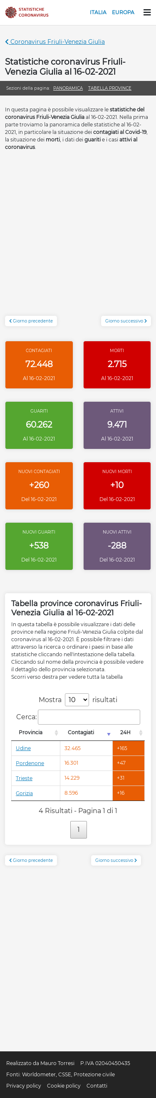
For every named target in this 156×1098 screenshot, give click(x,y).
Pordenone (30, 763)
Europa (123, 12)
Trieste (24, 778)
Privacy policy (23, 1086)
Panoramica (68, 88)
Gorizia (24, 793)
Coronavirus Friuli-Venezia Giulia (55, 41)
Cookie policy (64, 1086)
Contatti (97, 1086)
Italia (98, 12)
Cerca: (78, 717)
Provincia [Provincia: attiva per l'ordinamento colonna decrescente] (30, 732)
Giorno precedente (31, 321)
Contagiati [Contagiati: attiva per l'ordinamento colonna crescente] (81, 732)
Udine (23, 748)
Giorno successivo (126, 321)
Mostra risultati (78, 699)
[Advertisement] (78, 237)
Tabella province (109, 88)
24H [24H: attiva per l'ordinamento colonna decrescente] (125, 732)
